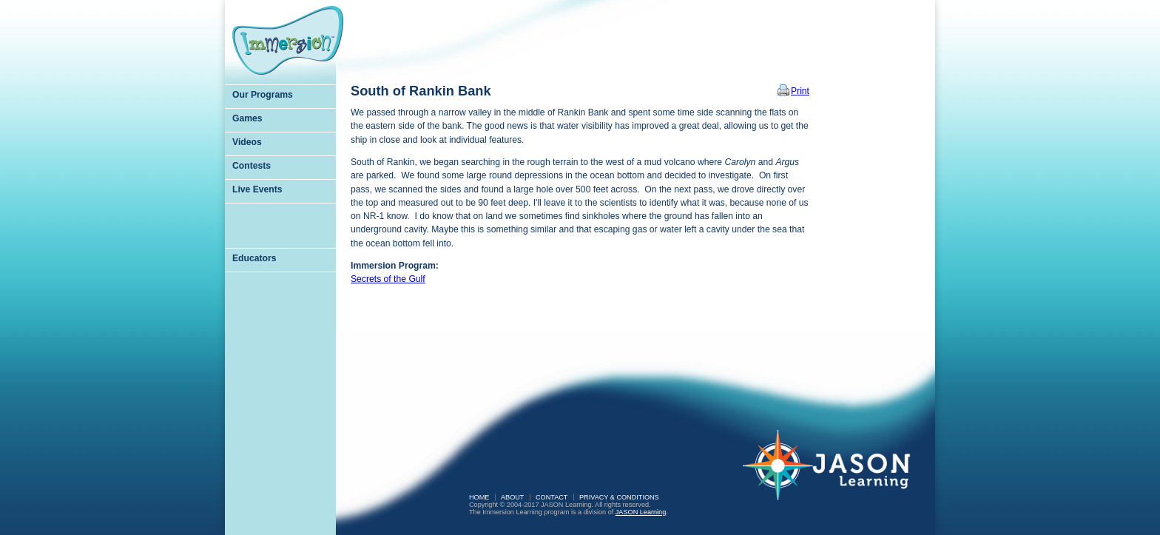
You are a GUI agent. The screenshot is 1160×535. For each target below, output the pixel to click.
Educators (254, 258)
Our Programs (262, 95)
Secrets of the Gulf (388, 279)
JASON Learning (641, 512)
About (512, 497)
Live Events (257, 189)
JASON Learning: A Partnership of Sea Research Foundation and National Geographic (835, 475)
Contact (551, 497)
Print (800, 91)
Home (479, 497)
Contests (251, 166)
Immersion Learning (287, 40)
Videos (247, 142)
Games (247, 118)
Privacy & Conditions (619, 497)
